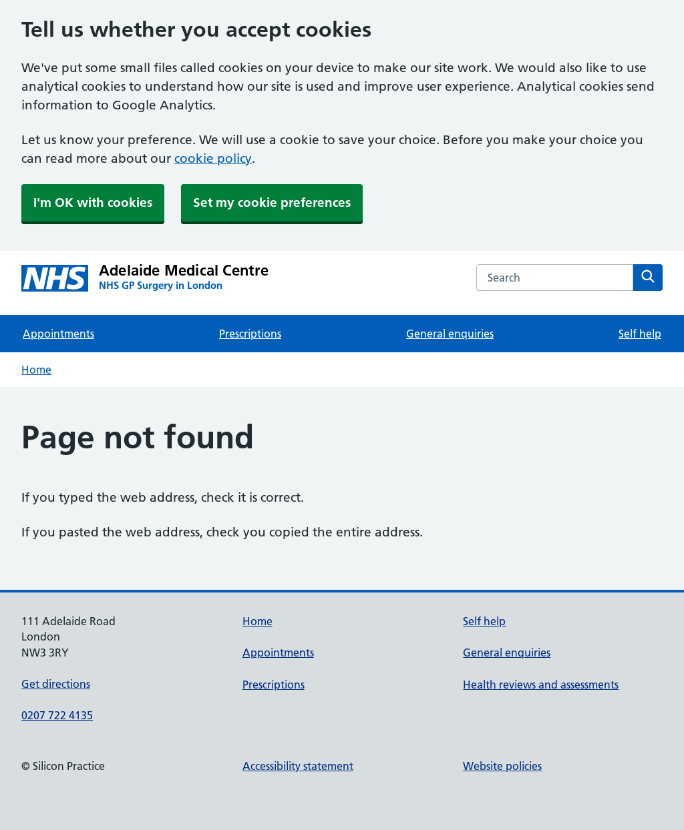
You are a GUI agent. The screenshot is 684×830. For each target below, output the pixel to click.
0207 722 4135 (57, 715)
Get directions (55, 684)
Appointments (58, 333)
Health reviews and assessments (541, 684)
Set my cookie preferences (272, 202)
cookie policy (213, 158)
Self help (640, 333)
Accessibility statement (297, 766)
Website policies (502, 766)
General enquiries (450, 333)
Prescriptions (250, 333)
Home (36, 369)
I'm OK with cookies (92, 202)
